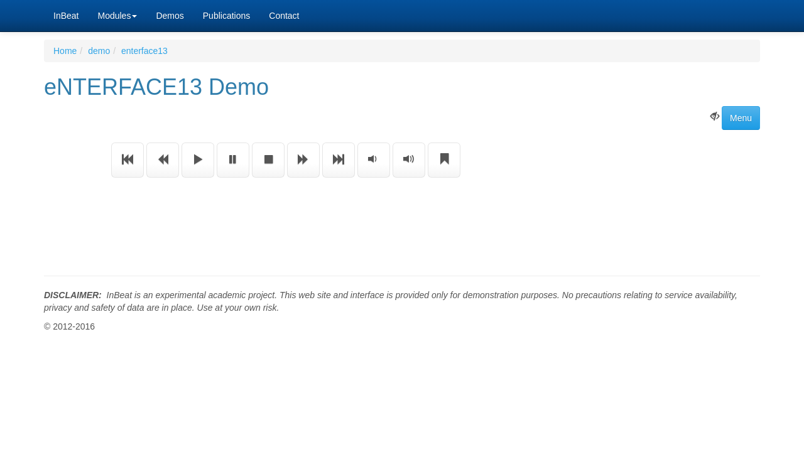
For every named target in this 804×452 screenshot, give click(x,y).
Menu (741, 118)
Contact (284, 16)
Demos (169, 16)
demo (99, 51)
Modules (117, 16)
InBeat (66, 16)
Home (65, 51)
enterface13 (144, 51)
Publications (227, 16)
